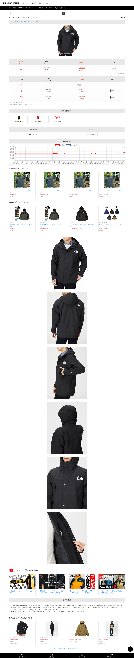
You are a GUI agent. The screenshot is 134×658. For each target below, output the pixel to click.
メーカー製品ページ (91, 134)
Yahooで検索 (57, 121)
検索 (39, 3)
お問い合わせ (63, 648)
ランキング (32, 3)
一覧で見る (25, 168)
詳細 (113, 69)
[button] (17, 40)
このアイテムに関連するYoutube (26, 570)
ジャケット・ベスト (33, 22)
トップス (23, 22)
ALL (18, 22)
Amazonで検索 (18, 121)
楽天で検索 (38, 121)
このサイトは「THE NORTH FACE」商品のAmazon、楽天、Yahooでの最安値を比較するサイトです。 (37, 8)
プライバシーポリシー (74, 648)
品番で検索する (67, 111)
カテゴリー (46, 3)
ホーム (25, 3)
